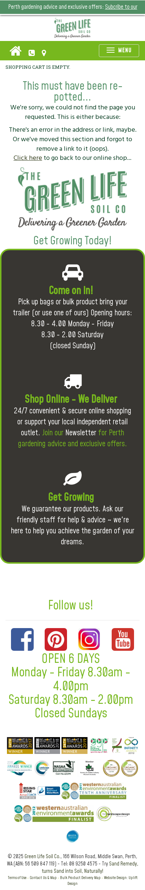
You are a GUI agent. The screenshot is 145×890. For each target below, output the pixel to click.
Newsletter (80, 433)
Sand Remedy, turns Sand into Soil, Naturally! (90, 867)
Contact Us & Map (43, 877)
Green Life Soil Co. (42, 856)
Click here (28, 158)
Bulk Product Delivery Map (80, 877)
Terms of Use (17, 877)
